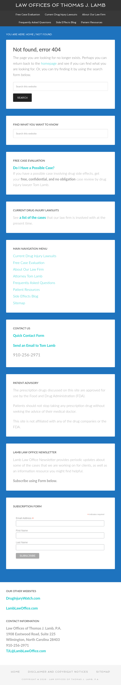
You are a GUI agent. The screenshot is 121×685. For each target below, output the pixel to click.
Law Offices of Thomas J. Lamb (60, 5)
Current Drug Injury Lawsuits (34, 256)
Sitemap (19, 303)
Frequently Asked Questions (34, 283)
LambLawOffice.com (22, 608)
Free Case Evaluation (28, 262)
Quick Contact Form (28, 335)
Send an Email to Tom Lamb (34, 345)
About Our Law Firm (28, 269)
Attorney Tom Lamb (27, 276)
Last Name (22, 542)
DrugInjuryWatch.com (23, 598)
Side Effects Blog (25, 296)
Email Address (25, 518)
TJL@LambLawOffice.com (26, 651)
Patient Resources (26, 289)
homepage (49, 63)
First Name (22, 530)
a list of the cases (33, 217)
